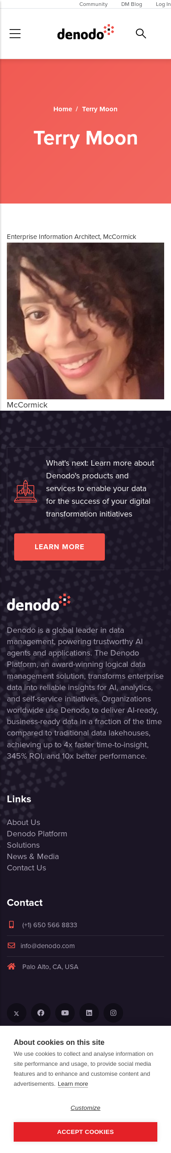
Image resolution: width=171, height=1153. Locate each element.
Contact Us (26, 868)
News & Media (33, 856)
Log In (163, 4)
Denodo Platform (37, 834)
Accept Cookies (85, 1131)
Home (62, 109)
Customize (86, 1107)
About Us (23, 822)
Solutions (23, 845)
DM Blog (131, 4)
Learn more (59, 547)
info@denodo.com (41, 946)
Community (93, 4)
